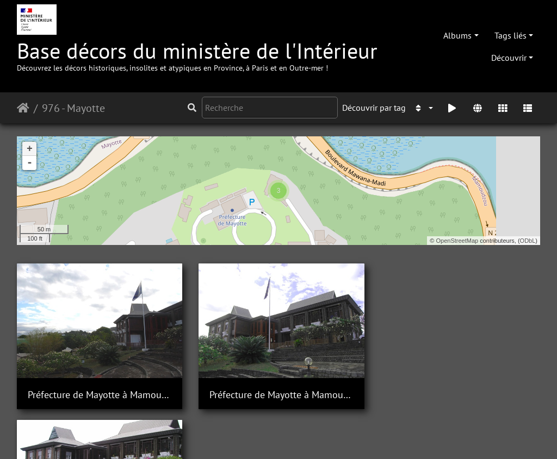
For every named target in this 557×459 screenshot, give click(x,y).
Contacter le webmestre (216, 436)
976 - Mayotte (73, 108)
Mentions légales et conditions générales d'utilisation (366, 436)
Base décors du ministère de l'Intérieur (197, 54)
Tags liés (510, 35)
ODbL (528, 240)
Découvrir (509, 57)
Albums (457, 35)
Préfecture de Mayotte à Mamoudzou (99, 393)
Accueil (23, 108)
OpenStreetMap (457, 240)
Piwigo (153, 436)
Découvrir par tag (374, 107)
